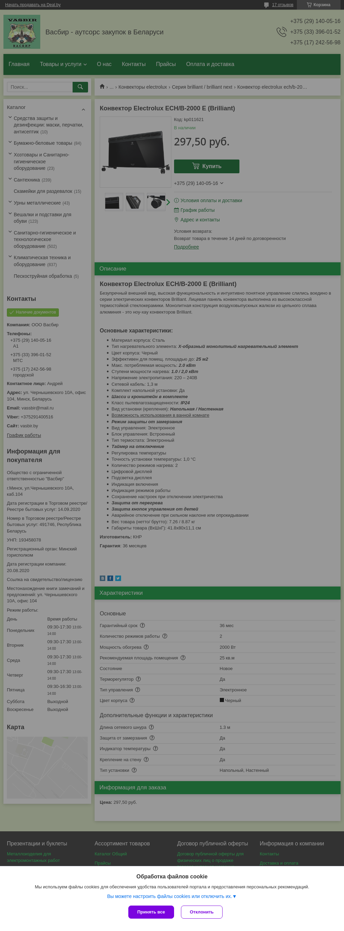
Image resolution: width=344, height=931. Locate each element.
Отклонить (202, 911)
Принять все (151, 911)
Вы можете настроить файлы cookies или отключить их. (169, 896)
